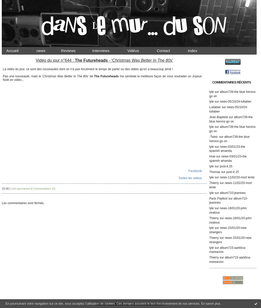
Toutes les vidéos (190, 178)
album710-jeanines (232, 193)
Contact (168, 50)
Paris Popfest (218, 198)
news (45, 50)
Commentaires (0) (44, 188)
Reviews (73, 50)
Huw (212, 156)
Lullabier (215, 107)
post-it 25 (226, 166)
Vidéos (137, 50)
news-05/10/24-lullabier (235, 101)
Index (197, 50)
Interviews (105, 50)
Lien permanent (21, 188)
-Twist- (213, 137)
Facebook (195, 171)
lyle (211, 92)
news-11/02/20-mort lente (237, 177)
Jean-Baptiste (218, 117)
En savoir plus (210, 303)
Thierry (214, 183)
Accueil (16, 50)
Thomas (214, 172)
